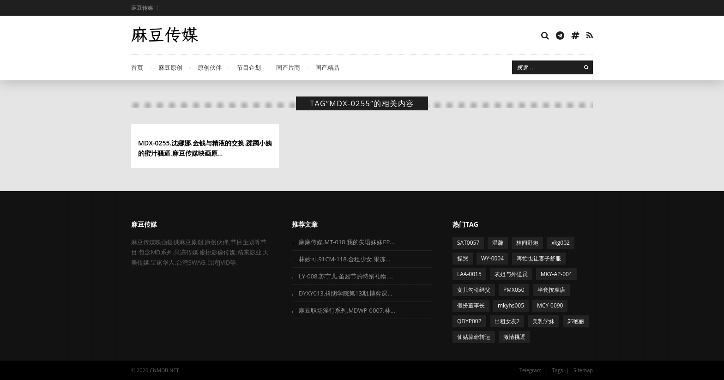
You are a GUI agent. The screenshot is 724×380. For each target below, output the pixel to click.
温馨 (497, 243)
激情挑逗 (514, 337)
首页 (137, 67)
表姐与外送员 (511, 274)
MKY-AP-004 (556, 274)
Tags (557, 370)
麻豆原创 (170, 67)
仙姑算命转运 (473, 337)
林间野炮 (527, 243)
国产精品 (327, 67)
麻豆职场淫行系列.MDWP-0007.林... (347, 310)
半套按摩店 (551, 290)
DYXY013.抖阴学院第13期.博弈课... (345, 293)
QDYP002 (469, 321)
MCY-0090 (550, 305)
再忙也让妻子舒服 (539, 258)
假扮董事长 (471, 305)
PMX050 (514, 290)
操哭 (462, 258)
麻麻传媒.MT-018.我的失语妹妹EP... (346, 242)
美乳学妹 (543, 321)
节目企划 (249, 67)
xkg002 (560, 243)
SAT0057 (468, 243)
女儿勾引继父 (473, 290)
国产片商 (288, 67)
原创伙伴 (210, 67)
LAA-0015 (469, 274)
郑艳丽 (575, 321)
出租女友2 (507, 321)
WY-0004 (492, 258)
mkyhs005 (511, 305)
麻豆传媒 (142, 8)
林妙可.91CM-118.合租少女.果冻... (345, 259)
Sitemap (583, 370)
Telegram (530, 370)
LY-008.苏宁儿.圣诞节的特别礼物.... (346, 276)
